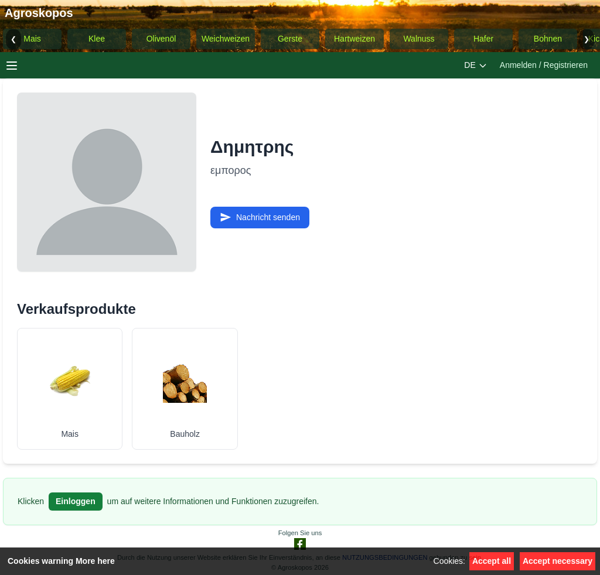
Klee (96, 38)
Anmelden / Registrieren (544, 65)
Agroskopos (39, 12)
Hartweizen (354, 38)
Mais (32, 38)
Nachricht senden (260, 217)
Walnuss (418, 38)
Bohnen (548, 38)
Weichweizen (226, 38)
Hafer (483, 38)
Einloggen (76, 501)
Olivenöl (161, 38)
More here (95, 561)
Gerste (290, 38)
